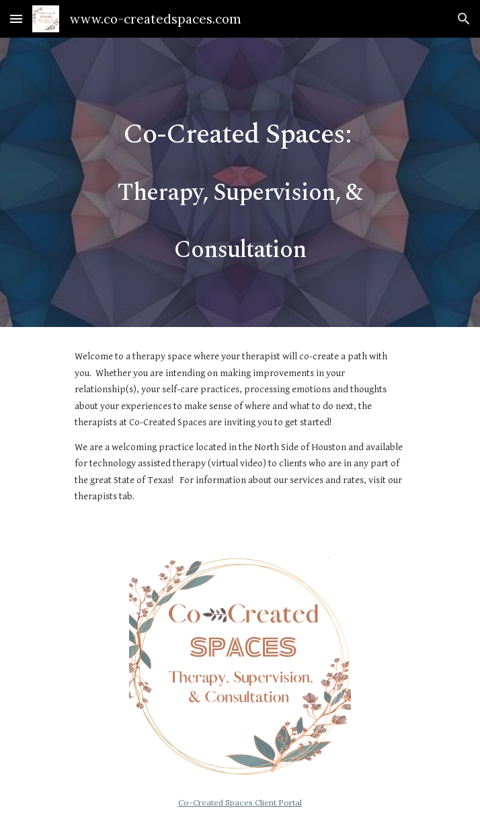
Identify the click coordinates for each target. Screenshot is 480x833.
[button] (16, 18)
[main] (239, 182)
